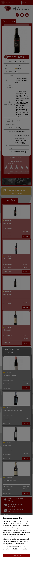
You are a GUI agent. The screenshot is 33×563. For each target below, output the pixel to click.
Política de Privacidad (20, 549)
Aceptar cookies (16, 555)
